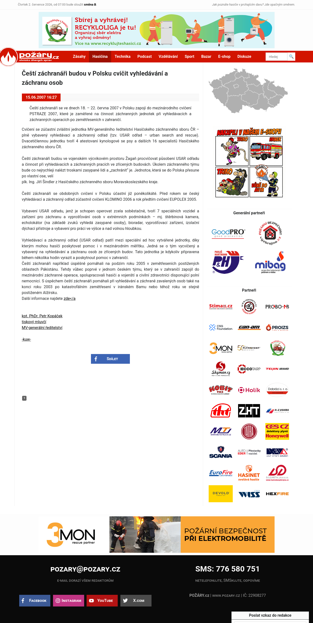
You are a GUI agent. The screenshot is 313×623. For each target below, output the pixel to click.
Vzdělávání (168, 56)
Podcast (144, 56)
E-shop (224, 56)
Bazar (206, 56)
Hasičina (99, 56)
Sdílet (112, 358)
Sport (189, 56)
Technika (122, 56)
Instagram (71, 600)
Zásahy (79, 56)
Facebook (37, 600)
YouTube (105, 600)
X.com (138, 600)
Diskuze (244, 56)
